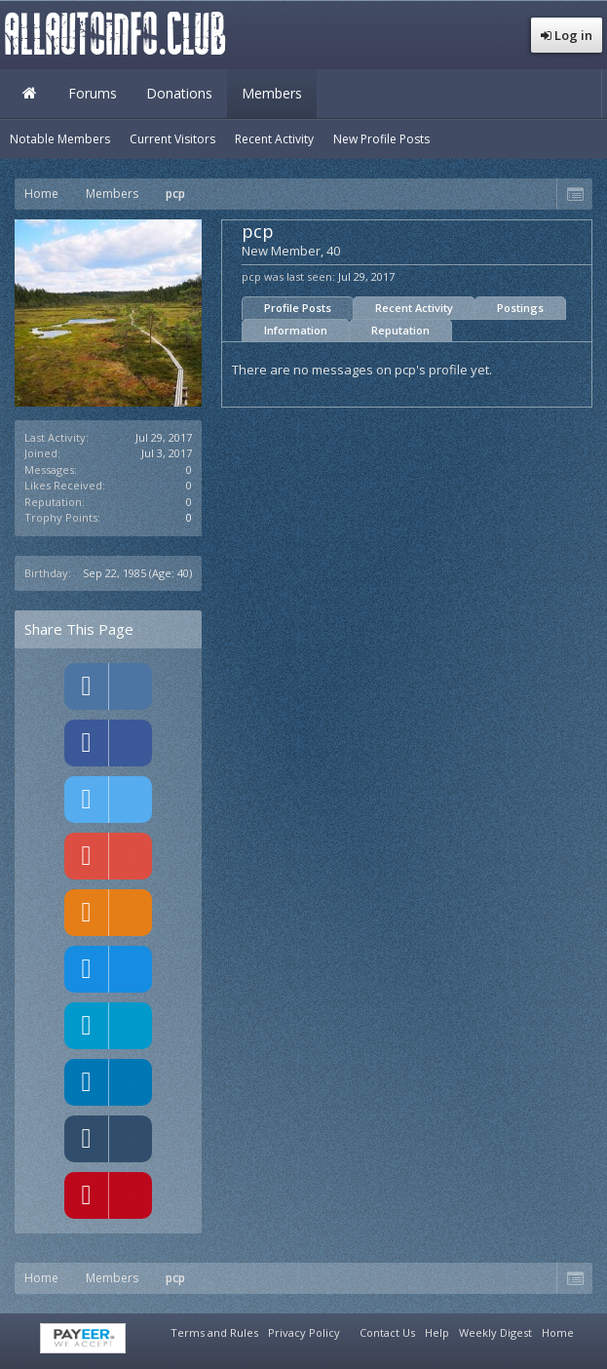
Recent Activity (414, 307)
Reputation (400, 330)
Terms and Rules (214, 1332)
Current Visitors (172, 139)
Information (295, 330)
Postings (520, 307)
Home (29, 93)
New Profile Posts (381, 139)
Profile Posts (297, 307)
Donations (179, 93)
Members (272, 93)
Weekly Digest (495, 1332)
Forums (92, 93)
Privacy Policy (304, 1332)
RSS (590, 1330)
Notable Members (60, 139)
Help (437, 1332)
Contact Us (387, 1332)
